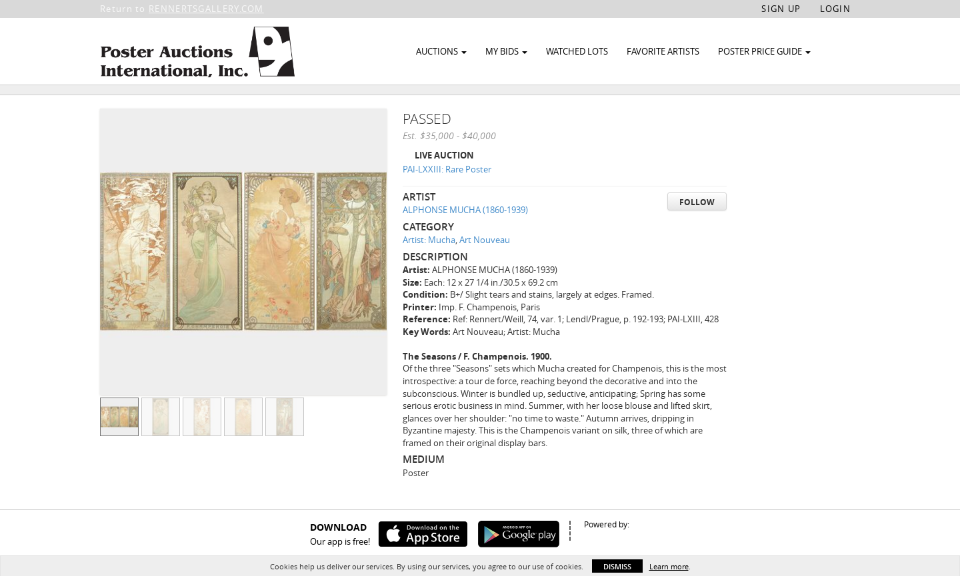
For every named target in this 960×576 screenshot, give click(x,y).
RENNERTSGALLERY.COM (206, 9)
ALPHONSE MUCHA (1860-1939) (465, 240)
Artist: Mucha (429, 270)
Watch (788, 105)
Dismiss (617, 566)
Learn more (669, 566)
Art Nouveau (484, 270)
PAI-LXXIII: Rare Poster (447, 200)
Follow (697, 232)
